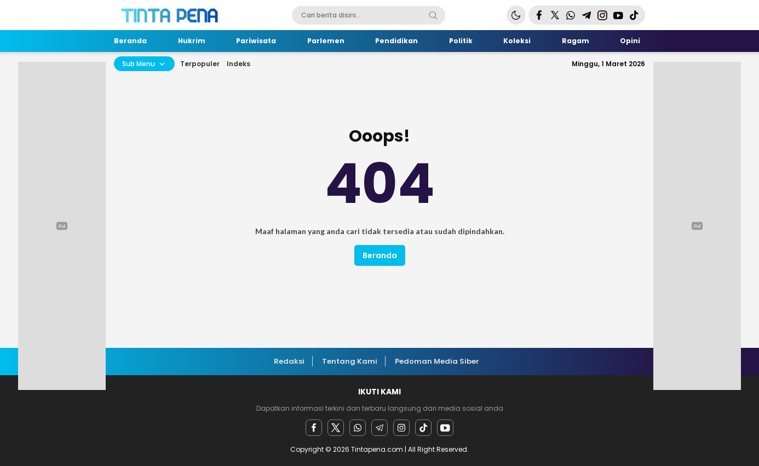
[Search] (433, 15)
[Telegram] (379, 428)
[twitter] (335, 428)
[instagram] (401, 428)
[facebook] (314, 428)
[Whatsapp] (357, 428)
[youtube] (445, 428)
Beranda (380, 255)
